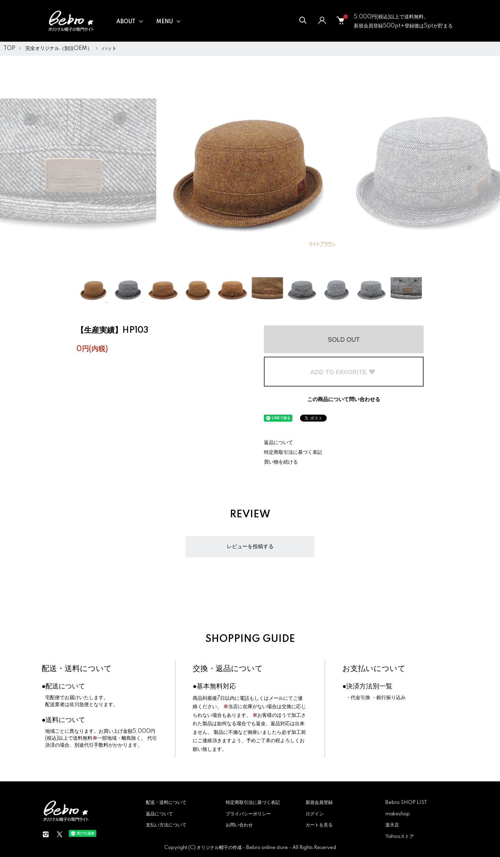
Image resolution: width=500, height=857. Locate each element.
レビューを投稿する (250, 547)
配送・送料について (77, 668)
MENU (164, 22)
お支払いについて (374, 668)
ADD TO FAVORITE (342, 372)
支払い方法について (166, 825)
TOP (9, 48)
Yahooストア (399, 836)
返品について (278, 443)
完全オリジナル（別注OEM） (58, 48)
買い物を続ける (281, 462)
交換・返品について (228, 668)
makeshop (397, 814)
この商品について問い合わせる (343, 399)
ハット (109, 48)
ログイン (315, 814)
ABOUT (125, 22)
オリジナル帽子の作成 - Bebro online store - (244, 847)
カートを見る (319, 825)
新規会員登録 (319, 802)
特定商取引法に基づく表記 (293, 452)
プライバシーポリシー (248, 814)
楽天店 (392, 825)
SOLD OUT (344, 339)
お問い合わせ (239, 825)
